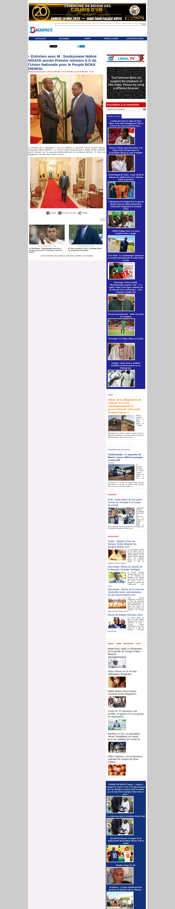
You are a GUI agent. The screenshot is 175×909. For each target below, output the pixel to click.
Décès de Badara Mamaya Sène (125, 614)
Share (80, 46)
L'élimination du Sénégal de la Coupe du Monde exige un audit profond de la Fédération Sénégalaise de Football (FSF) (126, 205)
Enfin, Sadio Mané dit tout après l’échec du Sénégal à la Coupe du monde (125, 502)
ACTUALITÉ (40, 38)
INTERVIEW (112, 495)
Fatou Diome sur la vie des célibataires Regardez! (122, 672)
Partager (83, 213)
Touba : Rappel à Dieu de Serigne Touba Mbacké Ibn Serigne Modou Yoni (122, 544)
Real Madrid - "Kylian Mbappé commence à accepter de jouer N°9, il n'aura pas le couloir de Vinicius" (45, 250)
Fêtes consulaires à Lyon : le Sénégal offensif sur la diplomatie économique (85, 249)
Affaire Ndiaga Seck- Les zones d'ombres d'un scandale (125, 232)
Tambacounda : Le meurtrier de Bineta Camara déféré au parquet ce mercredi (125, 457)
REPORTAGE (128, 644)
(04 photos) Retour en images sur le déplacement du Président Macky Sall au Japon (126, 840)
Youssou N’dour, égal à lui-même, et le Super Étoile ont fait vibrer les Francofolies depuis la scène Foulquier (126, 150)
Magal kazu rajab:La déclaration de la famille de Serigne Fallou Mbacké (125, 651)
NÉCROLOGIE (113, 536)
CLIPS (138, 644)
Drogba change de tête (126, 865)
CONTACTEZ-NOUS (135, 38)
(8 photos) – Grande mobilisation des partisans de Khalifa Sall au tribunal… (126, 888)
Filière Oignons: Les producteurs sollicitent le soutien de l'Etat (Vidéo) (125, 759)
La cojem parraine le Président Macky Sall (126, 816)
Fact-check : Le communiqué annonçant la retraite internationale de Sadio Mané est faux (126, 257)
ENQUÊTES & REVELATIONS (119, 450)
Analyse (110, 395)
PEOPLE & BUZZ (111, 38)
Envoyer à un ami (67, 213)
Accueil (51, 213)
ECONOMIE (88, 256)
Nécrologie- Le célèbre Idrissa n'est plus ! (125, 339)
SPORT (87, 38)
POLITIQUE (64, 38)
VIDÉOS (111, 644)
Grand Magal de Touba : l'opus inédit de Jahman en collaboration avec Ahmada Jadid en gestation (126, 177)
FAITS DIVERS (47, 256)
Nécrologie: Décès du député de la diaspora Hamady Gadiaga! (125, 568)
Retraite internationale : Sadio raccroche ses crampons (126, 315)
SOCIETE (70, 256)
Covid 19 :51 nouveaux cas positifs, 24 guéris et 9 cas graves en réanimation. (126, 714)
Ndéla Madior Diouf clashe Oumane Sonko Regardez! (122, 692)
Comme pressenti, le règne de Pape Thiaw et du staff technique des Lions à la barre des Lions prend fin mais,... (126, 123)
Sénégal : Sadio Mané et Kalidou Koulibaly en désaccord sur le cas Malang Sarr (125, 365)
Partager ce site (38, 46)
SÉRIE (118, 644)
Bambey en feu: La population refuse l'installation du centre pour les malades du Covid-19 (124, 736)
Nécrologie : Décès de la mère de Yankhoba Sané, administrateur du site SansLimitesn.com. (126, 592)
